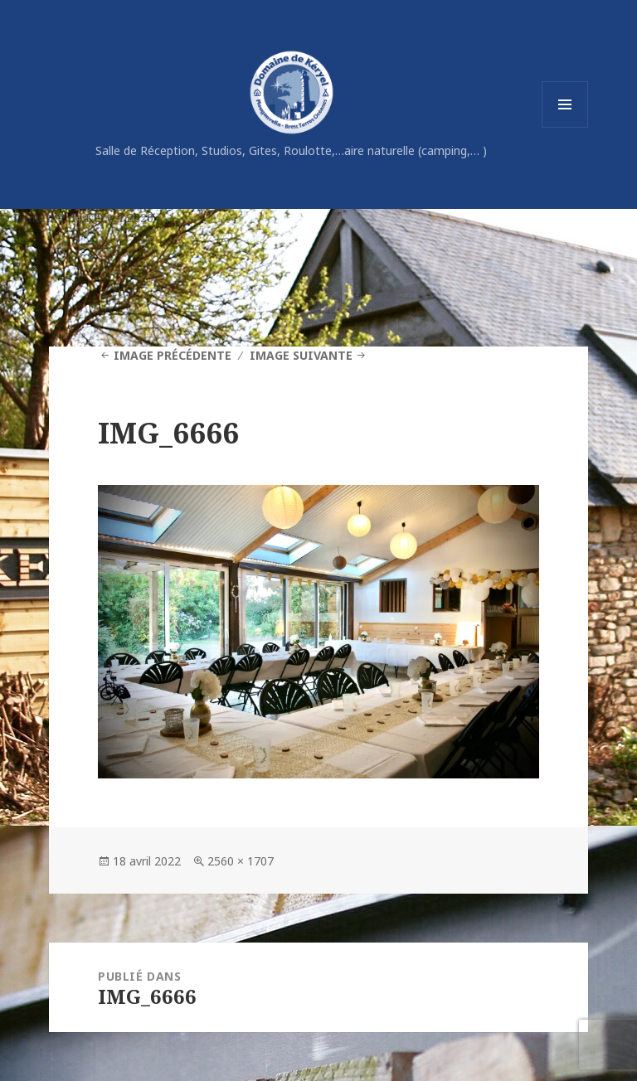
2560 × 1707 (240, 861)
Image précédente (172, 355)
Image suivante (301, 355)
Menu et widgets (565, 127)
